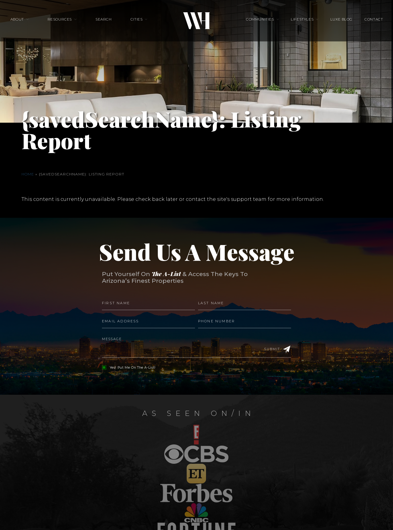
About (31, 23)
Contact (359, 23)
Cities (136, 23)
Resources (69, 23)
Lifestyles (297, 23)
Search (108, 23)
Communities (260, 23)
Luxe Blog (332, 23)
